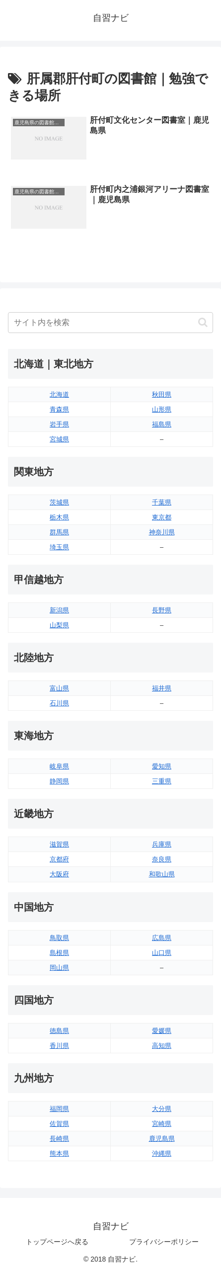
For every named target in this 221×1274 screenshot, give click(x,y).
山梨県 (59, 625)
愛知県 (161, 766)
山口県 (161, 952)
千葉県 (161, 502)
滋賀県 (59, 844)
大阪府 (59, 874)
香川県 (59, 1045)
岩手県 (59, 424)
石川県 (59, 703)
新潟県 (59, 610)
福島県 (161, 424)
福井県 (161, 688)
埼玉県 (59, 547)
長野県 (161, 610)
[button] (203, 322)
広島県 (161, 937)
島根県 (59, 952)
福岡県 (59, 1108)
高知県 (161, 1045)
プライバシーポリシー (164, 1242)
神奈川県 (162, 532)
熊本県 (59, 1153)
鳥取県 (59, 937)
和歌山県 (162, 874)
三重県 (161, 781)
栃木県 (59, 517)
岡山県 (59, 967)
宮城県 (59, 439)
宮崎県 (161, 1123)
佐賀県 (59, 1123)
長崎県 (59, 1138)
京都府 (59, 859)
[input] (110, 322)
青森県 (59, 409)
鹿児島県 (162, 1138)
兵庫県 (161, 844)
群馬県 (59, 532)
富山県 (59, 688)
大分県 (161, 1108)
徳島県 (59, 1030)
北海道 (59, 394)
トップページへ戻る (57, 1242)
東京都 (161, 517)
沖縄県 (161, 1153)
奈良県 (161, 859)
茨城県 (59, 502)
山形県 (161, 409)
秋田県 (161, 394)
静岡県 (59, 781)
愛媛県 (161, 1030)
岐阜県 (59, 766)
